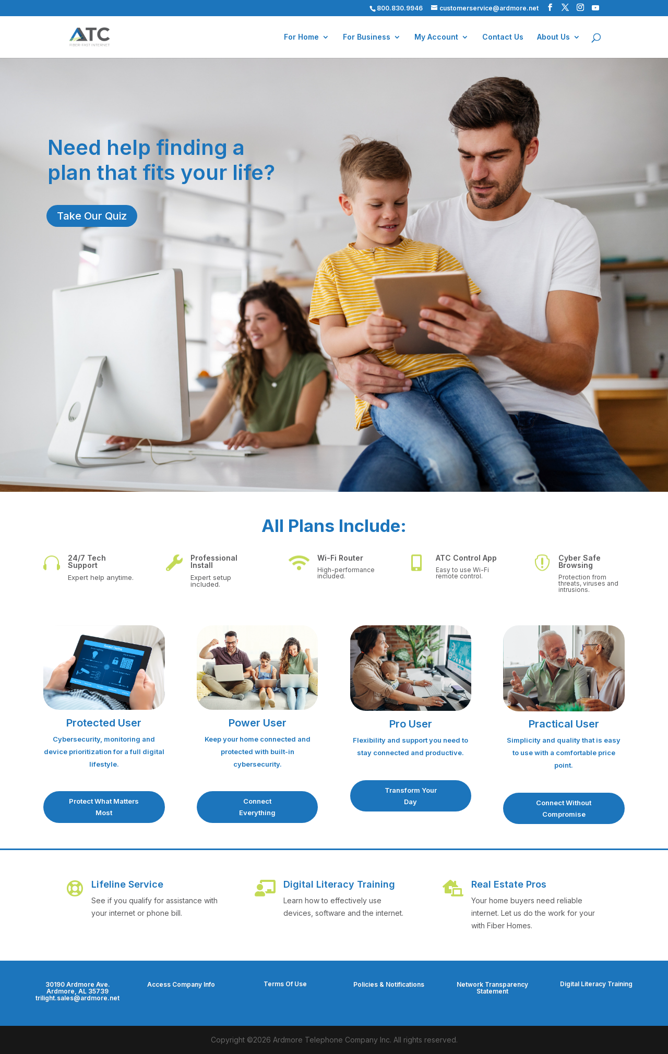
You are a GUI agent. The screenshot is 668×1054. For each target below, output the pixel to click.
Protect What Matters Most (104, 807)
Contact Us (502, 37)
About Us (553, 37)
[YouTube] (595, 7)
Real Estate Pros (508, 884)
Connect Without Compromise (563, 808)
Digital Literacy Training (339, 884)
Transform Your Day (411, 796)
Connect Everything (257, 807)
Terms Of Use (285, 984)
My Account (436, 37)
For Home (301, 37)
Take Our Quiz (92, 216)
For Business (366, 37)
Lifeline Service (127, 884)
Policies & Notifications (388, 984)
